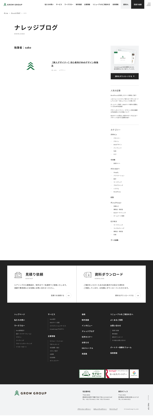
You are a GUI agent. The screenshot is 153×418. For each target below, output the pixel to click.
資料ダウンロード (117, 337)
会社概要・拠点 (54, 348)
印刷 (115, 234)
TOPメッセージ (54, 344)
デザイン (114, 134)
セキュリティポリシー (100, 409)
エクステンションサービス (58, 326)
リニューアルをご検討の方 (101, 4)
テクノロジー (115, 169)
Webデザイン (118, 144)
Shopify (116, 172)
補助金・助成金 (118, 209)
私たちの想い (49, 4)
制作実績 (79, 4)
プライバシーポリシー (84, 409)
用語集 (84, 354)
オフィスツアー (54, 361)
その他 (113, 160)
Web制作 (52, 319)
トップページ (19, 314)
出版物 (52, 354)
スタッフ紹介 (54, 351)
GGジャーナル (87, 348)
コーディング (20, 340)
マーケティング (118, 225)
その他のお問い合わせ (118, 340)
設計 (115, 179)
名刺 (115, 151)
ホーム (6, 13)
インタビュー (87, 325)
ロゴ (115, 154)
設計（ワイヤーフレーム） (24, 334)
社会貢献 (52, 357)
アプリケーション (119, 175)
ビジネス (114, 221)
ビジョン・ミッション (56, 341)
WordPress (117, 192)
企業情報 (87, 4)
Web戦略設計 (20, 330)
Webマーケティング (120, 213)
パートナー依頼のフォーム (121, 347)
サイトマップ (113, 409)
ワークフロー (68, 4)
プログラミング (118, 185)
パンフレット (118, 148)
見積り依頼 (138, 4)
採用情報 (115, 4)
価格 (83, 314)
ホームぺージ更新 (119, 216)
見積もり (116, 206)
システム (116, 188)
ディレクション (116, 203)
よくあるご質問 (116, 320)
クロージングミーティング (24, 344)
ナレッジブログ (15, 13)
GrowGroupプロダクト (57, 329)
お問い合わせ (115, 325)
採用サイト (117, 163)
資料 (125, 4)
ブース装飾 (114, 240)
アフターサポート (21, 347)
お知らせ (85, 342)
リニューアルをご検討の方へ (121, 314)
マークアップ (118, 182)
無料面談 (114, 334)
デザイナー (117, 138)
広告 (112, 197)
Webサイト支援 (55, 322)
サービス (59, 4)
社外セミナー (87, 337)
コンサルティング (119, 228)
